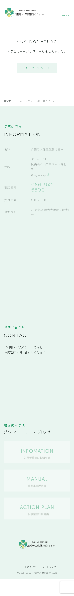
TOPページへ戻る (37, 68)
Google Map (40, 175)
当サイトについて (27, 566)
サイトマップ (49, 566)
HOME (8, 101)
